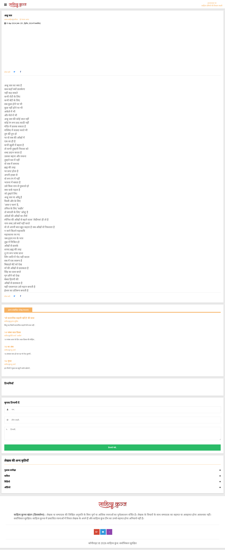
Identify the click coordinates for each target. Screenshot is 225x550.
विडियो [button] (112, 482)
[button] (14, 71)
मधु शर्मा (12, 350)
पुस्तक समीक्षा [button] (112, 470)
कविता (16, 20)
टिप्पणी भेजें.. (112, 448)
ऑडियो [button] (112, 487)
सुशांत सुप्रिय (14, 321)
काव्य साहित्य (8, 20)
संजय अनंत (24, 20)
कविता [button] (112, 476)
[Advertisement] (112, 46)
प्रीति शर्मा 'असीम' (16, 336)
